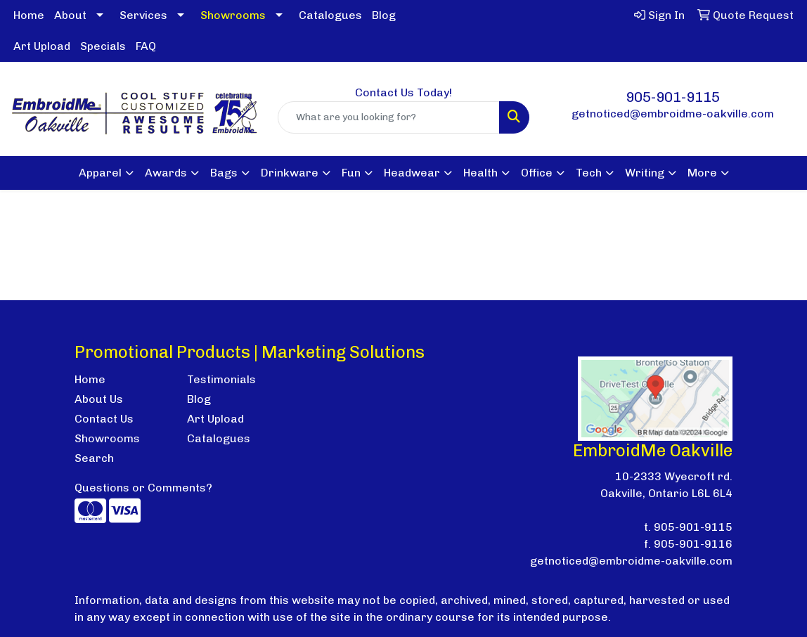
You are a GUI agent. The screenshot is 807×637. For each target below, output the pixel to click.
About (70, 15)
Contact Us (104, 418)
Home (28, 15)
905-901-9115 (673, 97)
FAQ (146, 46)
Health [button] (480, 172)
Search (94, 458)
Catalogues (330, 15)
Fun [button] (351, 172)
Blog (384, 15)
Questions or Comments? (143, 487)
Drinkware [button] (289, 172)
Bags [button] (224, 172)
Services (143, 15)
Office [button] (537, 172)
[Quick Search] (389, 117)
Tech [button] (589, 172)
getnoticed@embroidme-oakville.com (673, 113)
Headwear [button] (412, 172)
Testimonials (221, 379)
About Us (99, 399)
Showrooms (107, 438)
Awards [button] (166, 172)
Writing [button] (644, 172)
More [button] (702, 172)
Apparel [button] (100, 172)
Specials (103, 46)
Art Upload (41, 46)
